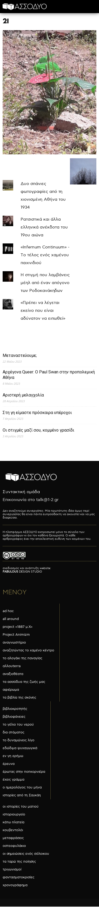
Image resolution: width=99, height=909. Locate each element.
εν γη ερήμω (13, 756)
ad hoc (8, 611)
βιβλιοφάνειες (14, 717)
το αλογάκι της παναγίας (22, 658)
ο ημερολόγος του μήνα (22, 787)
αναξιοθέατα (13, 674)
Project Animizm (16, 635)
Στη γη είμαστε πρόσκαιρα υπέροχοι (37, 412)
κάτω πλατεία (13, 822)
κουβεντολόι (13, 830)
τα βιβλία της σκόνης (19, 697)
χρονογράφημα (15, 885)
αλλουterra (12, 666)
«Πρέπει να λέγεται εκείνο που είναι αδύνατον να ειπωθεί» (43, 310)
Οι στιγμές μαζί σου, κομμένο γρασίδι (38, 430)
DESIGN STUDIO (22, 571)
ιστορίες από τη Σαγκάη (22, 795)
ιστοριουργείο (14, 814)
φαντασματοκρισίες (18, 877)
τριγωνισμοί (12, 869)
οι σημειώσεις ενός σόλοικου (26, 854)
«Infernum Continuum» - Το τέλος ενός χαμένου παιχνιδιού (45, 255)
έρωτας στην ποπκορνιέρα (24, 772)
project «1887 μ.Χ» (17, 627)
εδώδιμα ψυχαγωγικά (20, 748)
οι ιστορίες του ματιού (21, 806)
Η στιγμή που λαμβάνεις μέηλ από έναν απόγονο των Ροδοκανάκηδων (45, 283)
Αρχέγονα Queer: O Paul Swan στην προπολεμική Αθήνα (49, 374)
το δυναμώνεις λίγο (18, 740)
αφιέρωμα (11, 690)
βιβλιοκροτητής (15, 709)
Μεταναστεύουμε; (20, 355)
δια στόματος (13, 732)
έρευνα (9, 764)
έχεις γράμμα (13, 779)
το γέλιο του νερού (18, 724)
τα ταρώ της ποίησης (19, 861)
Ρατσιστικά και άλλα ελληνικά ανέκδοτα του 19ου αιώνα (44, 227)
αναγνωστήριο (14, 642)
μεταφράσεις (13, 838)
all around (11, 619)
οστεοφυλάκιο (14, 846)
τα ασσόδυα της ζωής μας (24, 682)
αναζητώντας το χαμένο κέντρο (28, 650)
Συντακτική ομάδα (21, 491)
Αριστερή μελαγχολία (23, 395)
